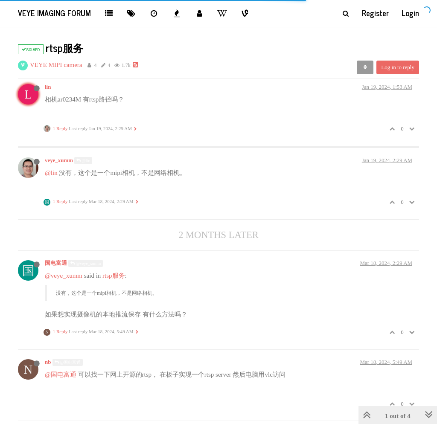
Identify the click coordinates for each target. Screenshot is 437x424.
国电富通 (56, 263)
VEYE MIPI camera (56, 64)
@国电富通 (68, 362)
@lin (83, 160)
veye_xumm (59, 160)
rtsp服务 (113, 275)
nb (48, 362)
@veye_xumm (85, 263)
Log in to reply (397, 67)
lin (48, 87)
